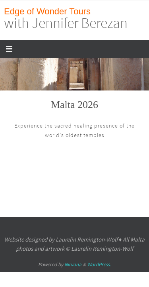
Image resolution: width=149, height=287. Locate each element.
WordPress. (99, 264)
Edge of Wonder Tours (47, 11)
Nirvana (72, 264)
